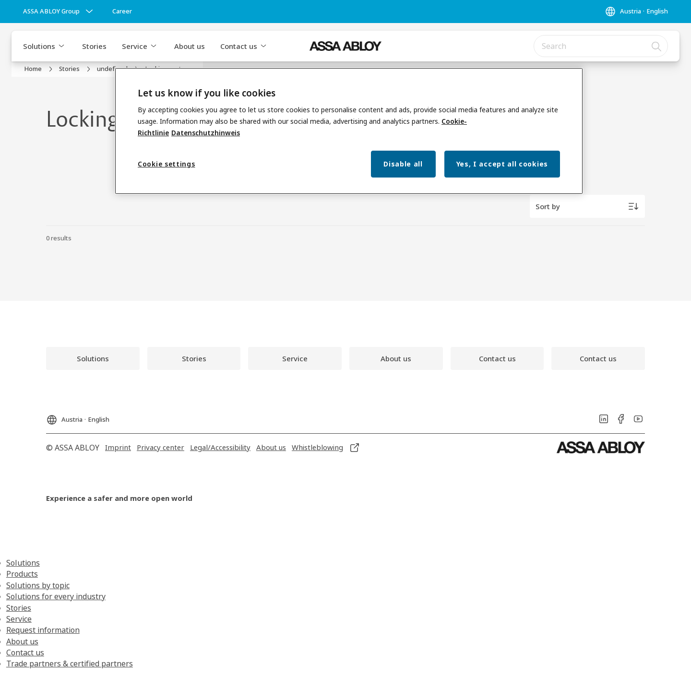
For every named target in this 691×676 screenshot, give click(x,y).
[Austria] (636, 11)
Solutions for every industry (56, 596)
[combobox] (601, 46)
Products (22, 574)
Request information (43, 630)
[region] (349, 131)
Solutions (39, 46)
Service (134, 46)
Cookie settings (166, 163)
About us (189, 46)
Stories (94, 46)
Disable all (403, 163)
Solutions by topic (38, 585)
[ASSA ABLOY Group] (59, 11)
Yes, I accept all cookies (502, 163)
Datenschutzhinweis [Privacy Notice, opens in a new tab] (205, 132)
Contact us (238, 46)
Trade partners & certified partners (69, 663)
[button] (61, 46)
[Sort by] (587, 206)
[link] (122, 11)
